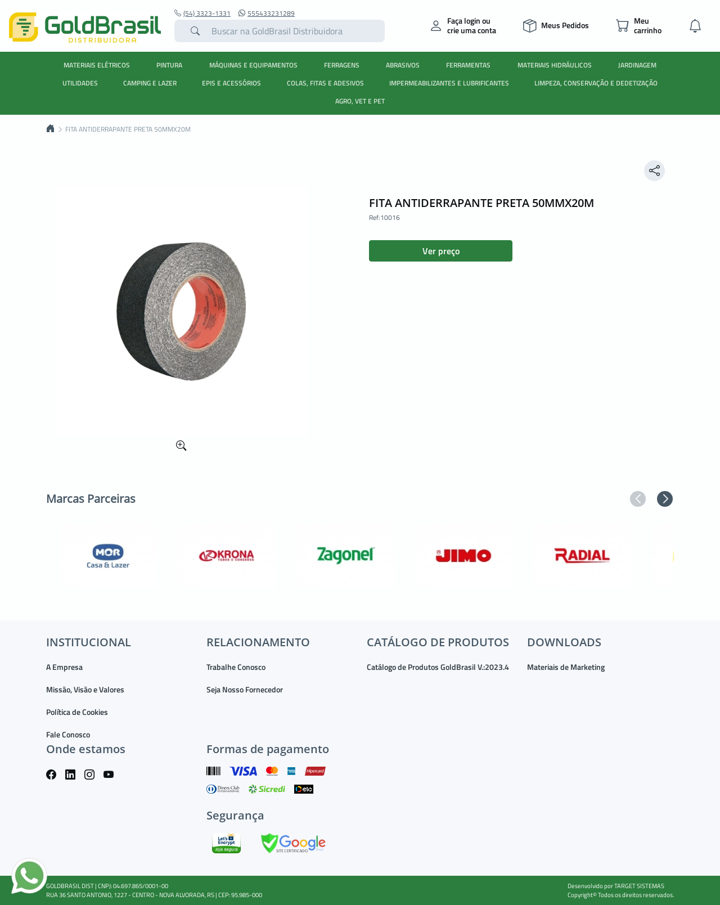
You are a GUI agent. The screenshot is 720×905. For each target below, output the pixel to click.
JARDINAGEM (637, 65)
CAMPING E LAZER (150, 83)
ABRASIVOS (403, 65)
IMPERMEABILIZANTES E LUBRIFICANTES (449, 83)
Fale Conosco (68, 734)
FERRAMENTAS (468, 65)
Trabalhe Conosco (236, 667)
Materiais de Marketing (566, 667)
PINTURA (169, 65)
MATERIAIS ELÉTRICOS (97, 65)
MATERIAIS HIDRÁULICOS (555, 65)
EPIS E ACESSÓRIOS (231, 83)
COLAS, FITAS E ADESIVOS (325, 83)
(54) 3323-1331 (202, 13)
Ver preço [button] (441, 251)
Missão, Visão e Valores (85, 689)
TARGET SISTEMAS (639, 885)
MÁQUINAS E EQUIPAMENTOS (253, 65)
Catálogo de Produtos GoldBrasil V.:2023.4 (438, 667)
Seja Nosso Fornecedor (244, 689)
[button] (638, 499)
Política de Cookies (77, 712)
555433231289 (266, 13)
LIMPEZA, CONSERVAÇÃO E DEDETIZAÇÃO (596, 83)
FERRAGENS (341, 65)
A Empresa (64, 667)
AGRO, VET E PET (360, 101)
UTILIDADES (80, 83)
